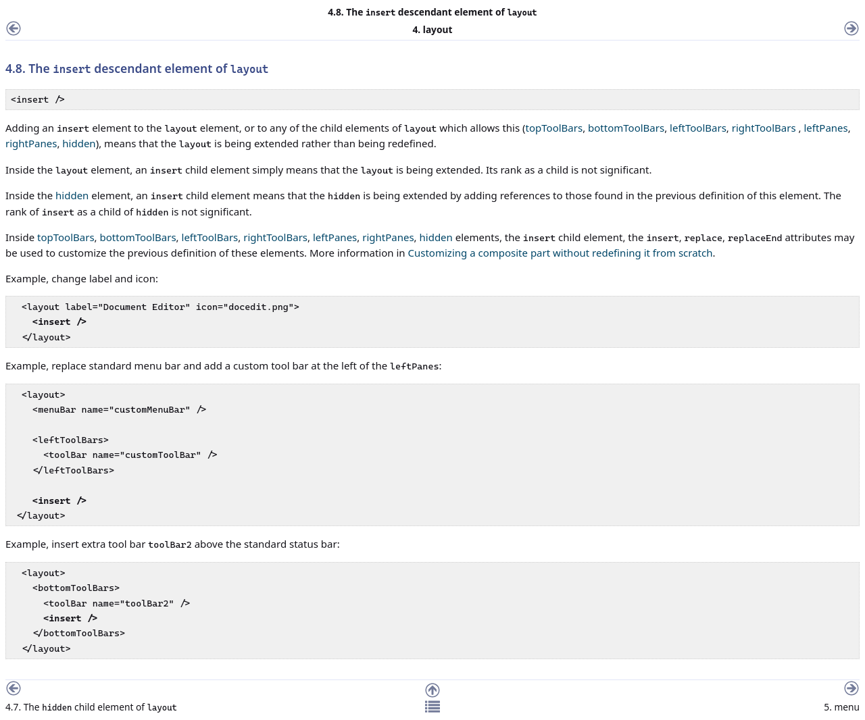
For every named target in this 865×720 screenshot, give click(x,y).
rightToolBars (764, 127)
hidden (78, 143)
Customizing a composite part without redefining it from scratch (560, 252)
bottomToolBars (626, 127)
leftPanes (825, 127)
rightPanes (31, 143)
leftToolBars (698, 127)
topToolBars (554, 127)
